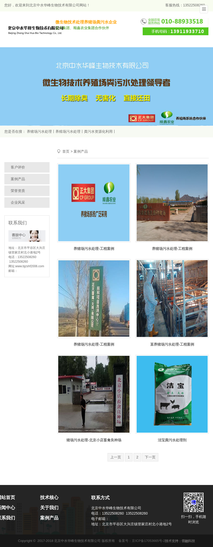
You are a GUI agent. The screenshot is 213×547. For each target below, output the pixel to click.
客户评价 (18, 167)
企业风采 (18, 202)
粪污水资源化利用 (98, 131)
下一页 (150, 457)
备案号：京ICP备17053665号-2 (142, 541)
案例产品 (18, 179)
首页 (65, 151)
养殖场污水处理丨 (69, 131)
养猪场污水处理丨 (41, 131)
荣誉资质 (18, 191)
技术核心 (49, 497)
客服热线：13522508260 (185, 5)
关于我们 (49, 507)
